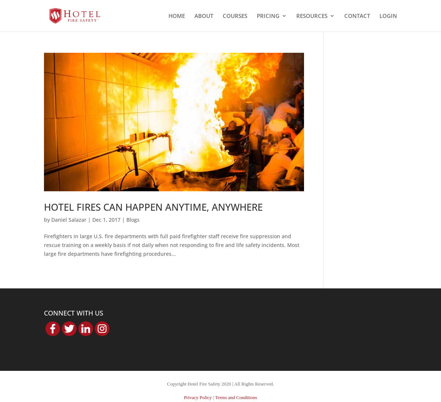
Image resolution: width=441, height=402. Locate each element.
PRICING (268, 16)
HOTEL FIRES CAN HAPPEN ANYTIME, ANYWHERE (153, 207)
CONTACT (357, 16)
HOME (176, 16)
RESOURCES (311, 16)
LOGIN (388, 16)
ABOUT (203, 16)
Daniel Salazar (68, 219)
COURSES (235, 16)
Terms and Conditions (236, 397)
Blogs (133, 219)
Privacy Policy (198, 397)
